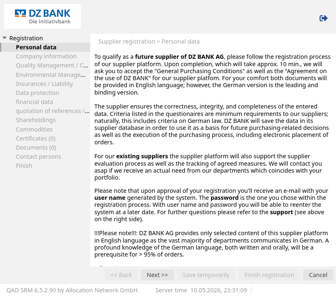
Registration (22, 38)
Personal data (36, 47)
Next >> (157, 275)
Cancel (318, 275)
